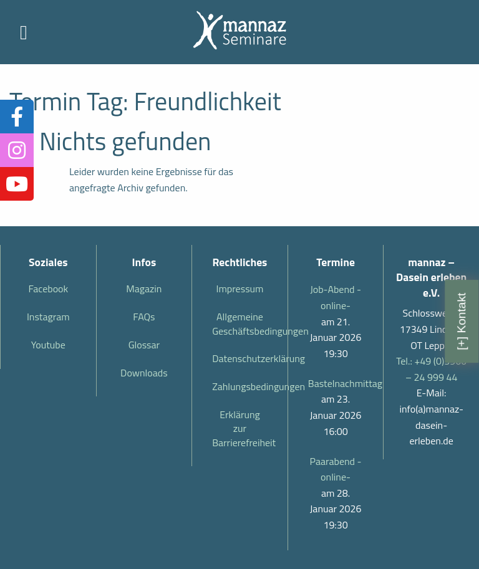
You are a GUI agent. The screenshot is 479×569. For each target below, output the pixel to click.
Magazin (144, 288)
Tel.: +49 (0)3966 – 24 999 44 (431, 369)
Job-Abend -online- (335, 297)
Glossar (144, 344)
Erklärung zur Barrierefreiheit (244, 428)
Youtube (48, 344)
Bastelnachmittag (336, 383)
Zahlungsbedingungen (245, 386)
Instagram (48, 316)
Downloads (144, 372)
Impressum (240, 288)
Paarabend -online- (336, 469)
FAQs (144, 316)
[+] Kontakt (461, 321)
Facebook (48, 288)
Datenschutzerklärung (245, 358)
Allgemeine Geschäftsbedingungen (245, 323)
